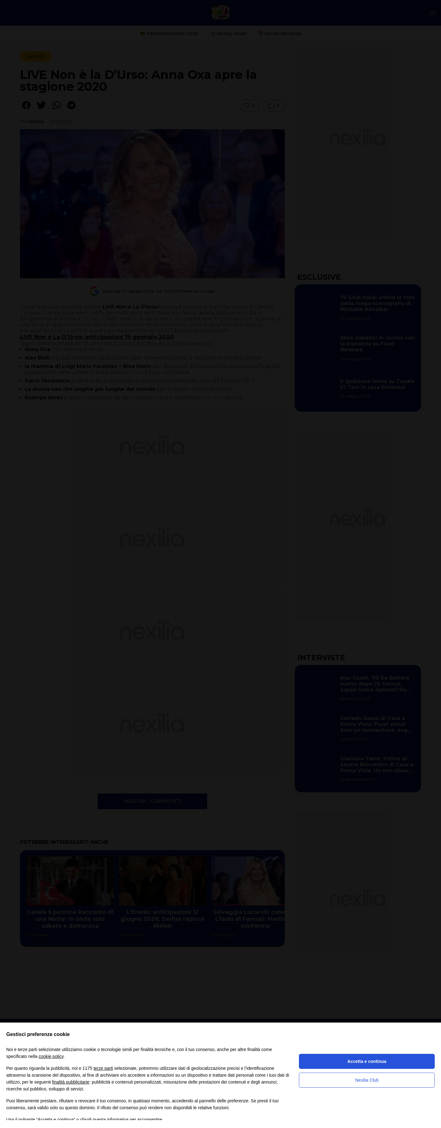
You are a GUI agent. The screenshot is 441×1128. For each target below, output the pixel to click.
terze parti (103, 1068)
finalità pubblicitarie (70, 1082)
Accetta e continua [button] (366, 1061)
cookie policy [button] (51, 1056)
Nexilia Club (367, 1080)
